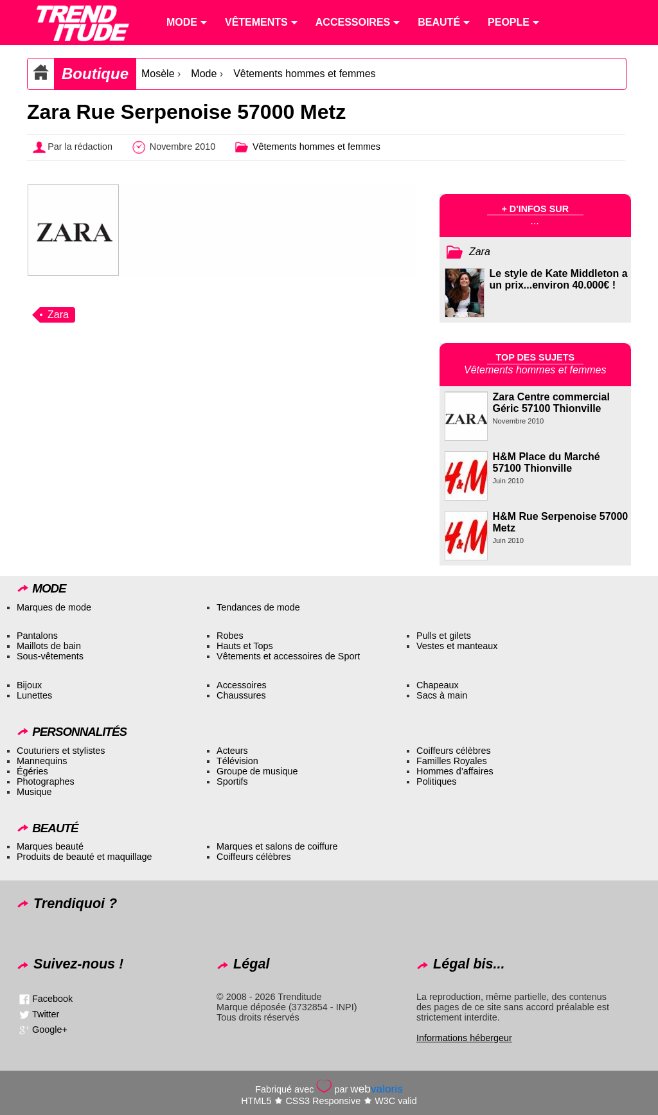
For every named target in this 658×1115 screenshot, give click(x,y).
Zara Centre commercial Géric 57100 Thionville (551, 402)
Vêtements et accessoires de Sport (288, 656)
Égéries (32, 771)
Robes (230, 635)
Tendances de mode (258, 607)
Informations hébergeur (464, 1038)
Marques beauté (50, 846)
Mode (204, 73)
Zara (58, 314)
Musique (34, 792)
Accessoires (242, 685)
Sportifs (232, 781)
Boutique (95, 73)
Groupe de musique (257, 771)
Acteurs (232, 750)
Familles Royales (451, 761)
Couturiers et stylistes (61, 750)
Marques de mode (54, 607)
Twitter (45, 1013)
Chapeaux (437, 685)
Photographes (46, 781)
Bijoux (29, 685)
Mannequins (42, 761)
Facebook (52, 998)
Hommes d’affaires (455, 771)
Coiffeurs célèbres (453, 750)
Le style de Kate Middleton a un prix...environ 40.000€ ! (559, 279)
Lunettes (34, 695)
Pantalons (37, 635)
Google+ (49, 1029)
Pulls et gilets (443, 635)
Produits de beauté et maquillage (84, 857)
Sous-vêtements (50, 656)
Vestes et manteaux (456, 646)
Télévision (237, 761)
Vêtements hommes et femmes (304, 73)
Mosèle (158, 73)
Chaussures (241, 695)
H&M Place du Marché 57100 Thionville (546, 462)
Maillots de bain (49, 646)
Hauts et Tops (245, 646)
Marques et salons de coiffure (277, 846)
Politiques (436, 781)
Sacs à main (441, 695)
